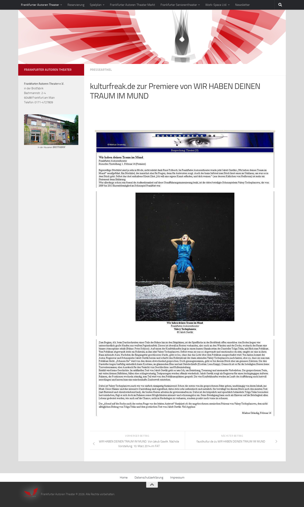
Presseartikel (101, 70)
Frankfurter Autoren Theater (40, 5)
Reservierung (75, 5)
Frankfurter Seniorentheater (179, 5)
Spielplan (96, 5)
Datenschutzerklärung (149, 477)
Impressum (177, 477)
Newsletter (242, 5)
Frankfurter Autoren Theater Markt (132, 5)
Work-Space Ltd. (216, 5)
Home (124, 477)
